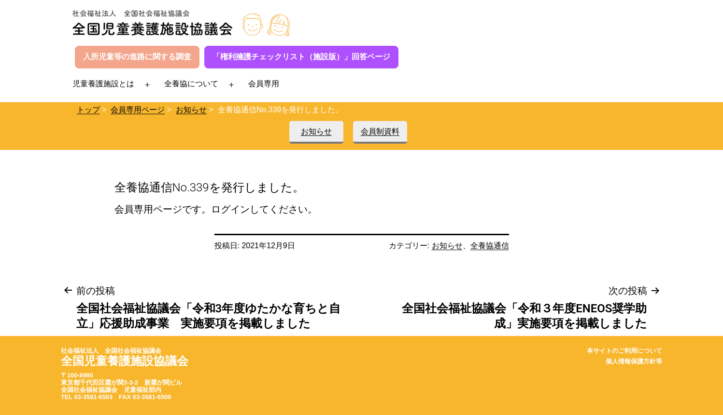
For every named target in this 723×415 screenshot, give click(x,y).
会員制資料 (380, 131)
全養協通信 (489, 245)
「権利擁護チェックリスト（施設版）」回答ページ (301, 57)
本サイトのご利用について (624, 350)
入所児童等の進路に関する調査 (137, 57)
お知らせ (191, 110)
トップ (88, 110)
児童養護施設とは (103, 83)
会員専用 (263, 83)
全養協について (191, 83)
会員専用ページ (138, 110)
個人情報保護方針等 (634, 361)
